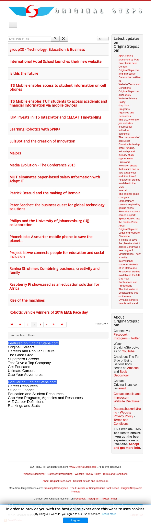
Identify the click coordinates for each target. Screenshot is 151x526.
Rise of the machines (27, 300)
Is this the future (23, 73)
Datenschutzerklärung (60, 473)
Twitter (135, 338)
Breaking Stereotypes (55, 488)
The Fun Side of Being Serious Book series (94, 488)
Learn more (109, 514)
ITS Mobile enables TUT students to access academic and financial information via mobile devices (58, 103)
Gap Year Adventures (25, 375)
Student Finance (21, 390)
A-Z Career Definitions (26, 402)
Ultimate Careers (21, 371)
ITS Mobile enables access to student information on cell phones (57, 87)
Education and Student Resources (36, 394)
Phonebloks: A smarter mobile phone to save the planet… (50, 238)
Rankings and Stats (24, 406)
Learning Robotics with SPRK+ (34, 129)
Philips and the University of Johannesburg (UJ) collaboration (49, 222)
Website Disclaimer (127, 401)
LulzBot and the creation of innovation (42, 141)
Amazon (133, 368)
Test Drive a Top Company (29, 363)
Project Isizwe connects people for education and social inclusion (56, 254)
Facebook (120, 334)
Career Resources (23, 386)
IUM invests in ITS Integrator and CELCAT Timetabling (55, 117)
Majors (15, 153)
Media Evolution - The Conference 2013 (42, 165)
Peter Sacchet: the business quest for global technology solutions (56, 207)
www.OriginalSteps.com (82, 466)
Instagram (121, 338)
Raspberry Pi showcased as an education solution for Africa (54, 286)
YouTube (128, 351)
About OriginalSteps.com (57, 480)
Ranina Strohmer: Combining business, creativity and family (54, 270)
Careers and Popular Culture (31, 351)
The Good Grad (20, 355)
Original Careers (21, 347)
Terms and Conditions (115, 473)
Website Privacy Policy (87, 473)
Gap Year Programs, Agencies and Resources (45, 398)
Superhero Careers (23, 359)
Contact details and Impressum (90, 480)
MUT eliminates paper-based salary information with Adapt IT (54, 179)
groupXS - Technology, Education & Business (47, 49)
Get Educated (19, 367)
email (122, 388)
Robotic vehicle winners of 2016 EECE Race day (48, 312)
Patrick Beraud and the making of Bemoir (44, 193)
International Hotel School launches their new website (55, 61)
